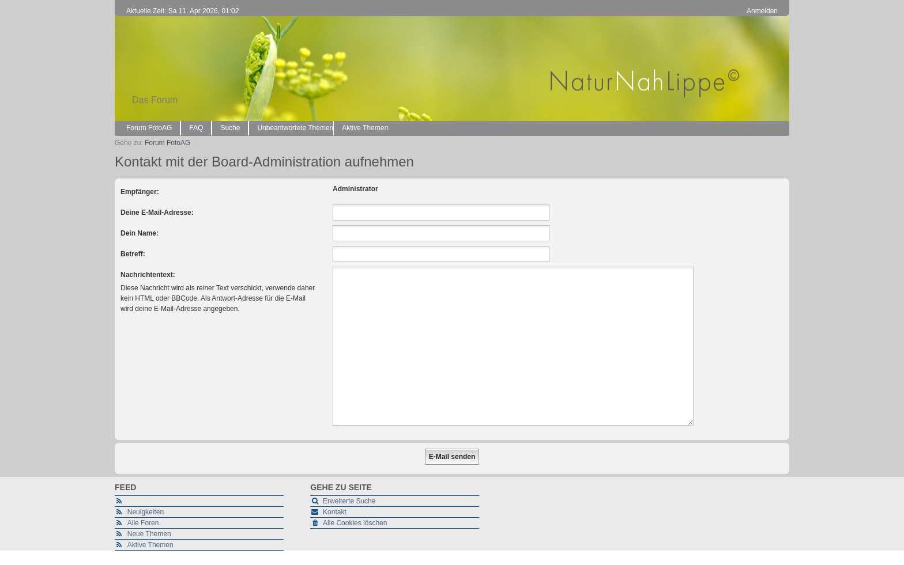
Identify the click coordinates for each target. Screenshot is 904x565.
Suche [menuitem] (230, 128)
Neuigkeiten (145, 512)
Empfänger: (139, 192)
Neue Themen (149, 534)
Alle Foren (143, 523)
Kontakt (334, 512)
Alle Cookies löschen (355, 523)
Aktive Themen (150, 545)
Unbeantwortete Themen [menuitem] (295, 128)
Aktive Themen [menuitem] (365, 128)
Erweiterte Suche (349, 501)
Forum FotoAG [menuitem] (149, 128)
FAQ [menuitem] (196, 128)
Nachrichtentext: (147, 275)
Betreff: (132, 254)
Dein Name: (139, 233)
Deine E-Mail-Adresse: (157, 212)
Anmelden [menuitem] (762, 11)
